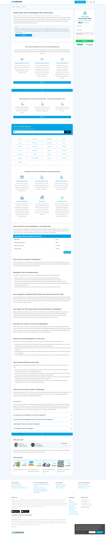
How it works (72, 506)
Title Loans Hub (65, 445)
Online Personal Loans (61, 181)
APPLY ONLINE (67, 252)
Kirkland (20, 146)
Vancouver (64, 158)
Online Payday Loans (21, 181)
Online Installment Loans (41, 181)
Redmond (35, 150)
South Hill (64, 154)
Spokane (20, 158)
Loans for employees (22, 201)
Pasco (20, 150)
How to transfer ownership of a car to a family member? (41, 491)
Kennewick (49, 142)
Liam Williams (39, 446)
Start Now (42, 82)
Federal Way (35, 142)
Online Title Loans (55, 29)
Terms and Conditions (74, 514)
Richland (64, 150)
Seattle (34, 154)
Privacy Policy (72, 510)
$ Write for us (72, 502)
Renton (49, 150)
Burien (64, 139)
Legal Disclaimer (72, 508)
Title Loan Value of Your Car (17, 486)
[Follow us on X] (86, 507)
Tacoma (49, 158)
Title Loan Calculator (60, 487)
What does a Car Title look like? (84, 486)
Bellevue (35, 139)
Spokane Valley (34, 158)
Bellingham (49, 139)
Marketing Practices (73, 512)
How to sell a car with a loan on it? (40, 489)
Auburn (20, 139)
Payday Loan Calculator (60, 486)
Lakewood (34, 146)
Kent (64, 142)
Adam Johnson (23, 446)
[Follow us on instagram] (82, 507)
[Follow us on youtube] (88, 507)
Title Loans (18, 6)
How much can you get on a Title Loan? (19, 487)
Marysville (49, 146)
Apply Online (80, 2)
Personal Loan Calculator (61, 484)
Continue (84, 41)
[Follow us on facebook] (84, 507)
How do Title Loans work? (83, 484)
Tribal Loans (42, 201)
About (70, 500)
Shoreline (49, 154)
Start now (23, 35)
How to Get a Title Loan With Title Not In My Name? (42, 485)
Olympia (64, 146)
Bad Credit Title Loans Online (20, 469)
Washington (23, 6)
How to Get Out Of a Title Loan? (40, 487)
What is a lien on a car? (82, 487)
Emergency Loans (62, 201)
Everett (20, 142)
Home (14, 6)
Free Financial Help (73, 504)
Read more (92, 532)
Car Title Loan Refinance (16, 484)
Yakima (20, 161)
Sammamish (20, 154)
